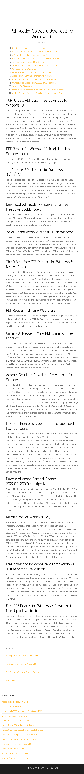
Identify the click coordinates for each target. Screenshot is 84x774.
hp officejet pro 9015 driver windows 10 (16, 744)
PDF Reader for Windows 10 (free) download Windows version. (35, 51)
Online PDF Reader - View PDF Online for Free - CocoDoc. (32, 72)
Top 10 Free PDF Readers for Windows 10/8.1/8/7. (30, 55)
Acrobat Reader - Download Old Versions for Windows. (32, 75)
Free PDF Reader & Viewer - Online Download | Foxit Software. (34, 79)
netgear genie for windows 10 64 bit (15, 701)
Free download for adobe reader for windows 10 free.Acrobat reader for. (38, 89)
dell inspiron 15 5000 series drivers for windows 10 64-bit (23, 711)
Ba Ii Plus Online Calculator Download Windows (23, 672)
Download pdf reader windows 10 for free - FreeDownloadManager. (36, 58)
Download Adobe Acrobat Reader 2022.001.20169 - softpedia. (34, 83)
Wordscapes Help (12, 680)
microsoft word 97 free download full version (18, 725)
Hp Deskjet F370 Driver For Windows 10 (21, 664)
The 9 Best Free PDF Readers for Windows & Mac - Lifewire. (34, 65)
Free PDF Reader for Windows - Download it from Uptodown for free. (37, 93)
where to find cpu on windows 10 (14, 748)
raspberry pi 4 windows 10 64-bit (14, 706)
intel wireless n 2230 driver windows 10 (16, 720)
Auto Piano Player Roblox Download (15, 753)
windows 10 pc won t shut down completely (18, 758)
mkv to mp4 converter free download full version (20, 739)
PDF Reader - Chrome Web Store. (24, 69)
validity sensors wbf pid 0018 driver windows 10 (20, 734)
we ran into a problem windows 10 (14, 716)
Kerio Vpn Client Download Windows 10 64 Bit (22, 655)
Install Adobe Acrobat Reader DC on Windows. (28, 62)
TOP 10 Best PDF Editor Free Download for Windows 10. (32, 48)
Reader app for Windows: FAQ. (23, 86)
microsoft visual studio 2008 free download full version (22, 730)
